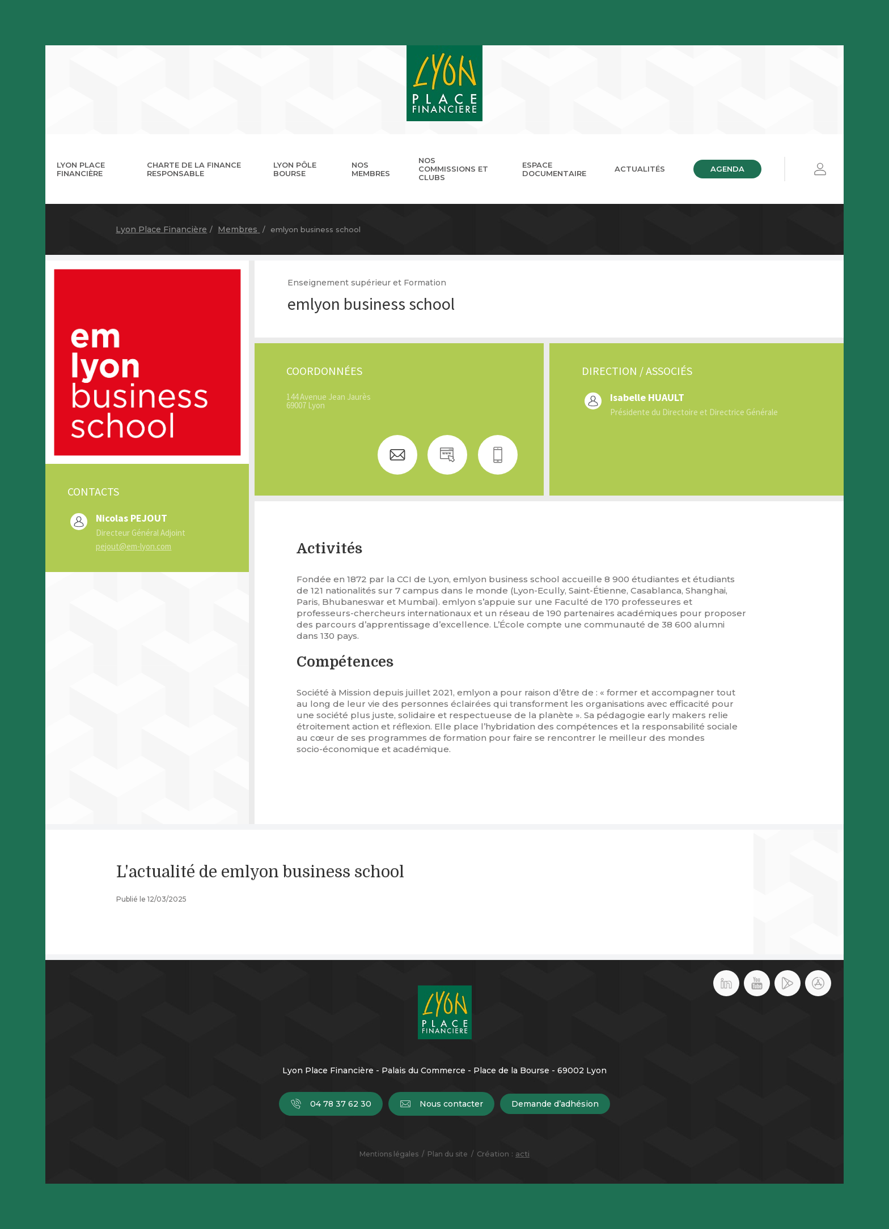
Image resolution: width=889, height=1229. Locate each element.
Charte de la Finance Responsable (194, 169)
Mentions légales (388, 1154)
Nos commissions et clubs (453, 169)
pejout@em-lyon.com (133, 546)
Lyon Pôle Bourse (294, 169)
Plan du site (447, 1154)
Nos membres (371, 169)
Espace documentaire (554, 169)
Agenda (727, 168)
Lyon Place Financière (81, 169)
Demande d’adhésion (555, 1104)
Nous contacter (441, 1103)
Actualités (640, 168)
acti (522, 1153)
